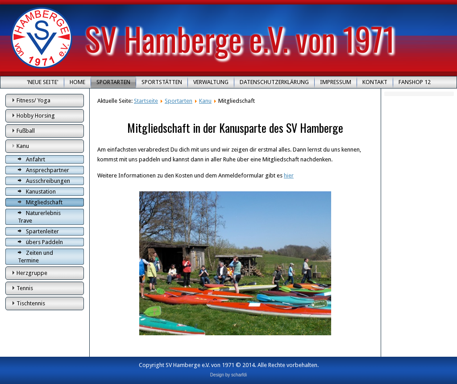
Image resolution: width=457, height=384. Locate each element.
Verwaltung (210, 82)
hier (289, 175)
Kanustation (41, 191)
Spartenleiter (42, 231)
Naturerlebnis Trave (39, 217)
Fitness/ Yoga (33, 100)
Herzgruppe (32, 273)
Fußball (26, 130)
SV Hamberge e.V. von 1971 (240, 38)
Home (77, 82)
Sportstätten (161, 82)
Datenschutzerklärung (274, 82)
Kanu (23, 146)
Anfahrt (35, 159)
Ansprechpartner (47, 170)
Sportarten (113, 82)
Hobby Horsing (36, 115)
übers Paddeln (44, 242)
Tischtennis (31, 303)
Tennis (25, 288)
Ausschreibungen (48, 180)
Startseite (146, 100)
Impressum (335, 82)
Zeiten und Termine (35, 256)
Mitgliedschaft (44, 202)
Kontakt (374, 82)
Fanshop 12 (415, 82)
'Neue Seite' (42, 82)
